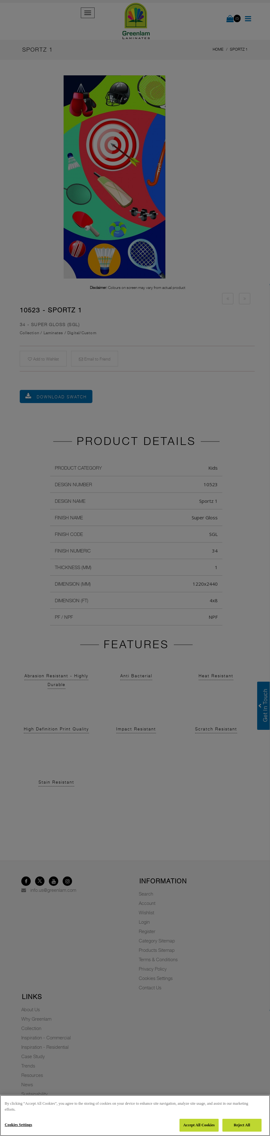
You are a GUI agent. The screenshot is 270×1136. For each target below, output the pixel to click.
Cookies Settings (18, 1125)
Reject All (242, 1125)
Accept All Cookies (199, 1125)
